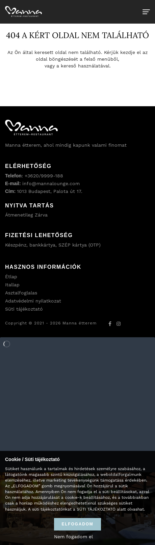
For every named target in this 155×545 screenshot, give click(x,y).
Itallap (12, 284)
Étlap (11, 276)
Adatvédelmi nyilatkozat (33, 301)
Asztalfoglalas (21, 292)
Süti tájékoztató (24, 309)
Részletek (14, 515)
